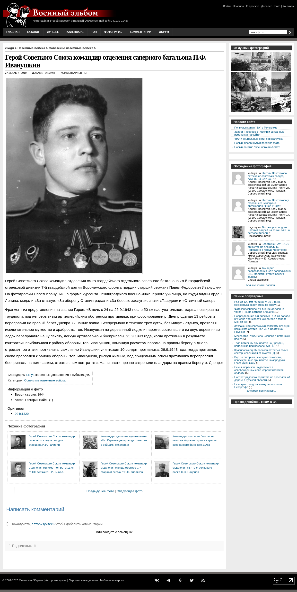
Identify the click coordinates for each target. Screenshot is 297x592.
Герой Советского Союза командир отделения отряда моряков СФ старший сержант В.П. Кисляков (124, 467)
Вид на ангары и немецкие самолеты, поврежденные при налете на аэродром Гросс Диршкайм (259, 360)
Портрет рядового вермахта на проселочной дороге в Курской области (262, 378)
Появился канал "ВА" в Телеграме (255, 127)
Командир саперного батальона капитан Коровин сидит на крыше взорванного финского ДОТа (195, 440)
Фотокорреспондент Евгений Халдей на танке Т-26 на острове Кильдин (269, 230)
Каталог (33, 31)
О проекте (252, 6)
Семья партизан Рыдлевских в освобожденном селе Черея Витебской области (259, 370)
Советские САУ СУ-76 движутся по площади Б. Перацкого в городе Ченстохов (268, 246)
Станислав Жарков (31, 580)
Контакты (288, 6)
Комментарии (140, 31)
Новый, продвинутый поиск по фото (257, 142)
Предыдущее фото (100, 491)
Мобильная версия (112, 580)
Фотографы (113, 31)
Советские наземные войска (71, 48)
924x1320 (22, 414)
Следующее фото (130, 491)
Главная (12, 31)
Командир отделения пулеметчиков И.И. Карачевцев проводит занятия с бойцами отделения (124, 440)
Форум (164, 31)
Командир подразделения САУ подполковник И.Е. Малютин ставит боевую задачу (269, 272)
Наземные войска (31, 48)
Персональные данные (83, 580)
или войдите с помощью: (114, 532)
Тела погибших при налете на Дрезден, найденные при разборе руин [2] (259, 344)
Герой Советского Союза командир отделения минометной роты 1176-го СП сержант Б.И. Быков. (52, 467)
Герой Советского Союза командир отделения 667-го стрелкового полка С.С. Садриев (195, 467)
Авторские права (55, 580)
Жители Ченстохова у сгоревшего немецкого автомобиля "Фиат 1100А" (268, 203)
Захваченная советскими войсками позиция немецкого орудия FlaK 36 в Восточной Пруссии (261, 328)
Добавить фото (270, 6)
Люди (9, 48)
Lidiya (30, 375)
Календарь (75, 31)
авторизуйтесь (43, 524)
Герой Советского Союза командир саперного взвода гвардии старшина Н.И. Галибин (52, 440)
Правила (238, 6)
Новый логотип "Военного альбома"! (257, 147)
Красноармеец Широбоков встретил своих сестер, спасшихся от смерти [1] (261, 351)
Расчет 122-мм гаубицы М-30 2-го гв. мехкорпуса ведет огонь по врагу (257, 303)
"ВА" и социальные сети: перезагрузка (258, 138)
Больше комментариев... (261, 285)
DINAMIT (50, 73)
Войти (227, 6)
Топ (94, 31)
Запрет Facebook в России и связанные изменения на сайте (259, 133)
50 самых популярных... (261, 390)
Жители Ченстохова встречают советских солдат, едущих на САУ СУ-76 (267, 176)
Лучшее (53, 31)
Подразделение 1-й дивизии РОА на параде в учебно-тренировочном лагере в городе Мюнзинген (262, 318)
